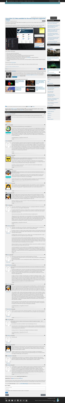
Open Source (17, 66)
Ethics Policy (49, 400)
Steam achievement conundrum (53, 102)
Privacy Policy (44, 400)
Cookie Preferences (51, 111)
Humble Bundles (50, 83)
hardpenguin (9, 113)
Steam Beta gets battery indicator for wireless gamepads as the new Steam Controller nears (54, 26)
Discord (29, 1)
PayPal (21, 378)
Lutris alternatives (50, 91)
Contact (49, 44)
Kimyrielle (8, 192)
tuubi (8, 169)
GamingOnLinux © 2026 (51, 398)
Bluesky (26, 1)
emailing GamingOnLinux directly (31, 74)
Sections (17, 1)
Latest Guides (50, 48)
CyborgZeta (9, 344)
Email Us (49, 46)
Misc (14, 66)
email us (21, 109)
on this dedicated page (24, 383)
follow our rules (14, 108)
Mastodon (18, 75)
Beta (7, 66)
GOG (48, 81)
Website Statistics (50, 119)
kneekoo (8, 284)
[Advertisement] (32, 10)
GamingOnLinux (11, 1)
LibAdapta (28, 57)
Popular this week (51, 20)
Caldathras (8, 225)
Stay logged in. (17, 390)
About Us (49, 117)
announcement (13, 62)
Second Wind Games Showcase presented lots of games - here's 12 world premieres (53, 34)
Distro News (9, 66)
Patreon (12, 378)
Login (6, 392)
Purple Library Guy (9, 265)
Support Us (49, 113)
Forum (33, 1)
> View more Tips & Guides (51, 73)
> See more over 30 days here (52, 41)
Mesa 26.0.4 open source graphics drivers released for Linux (19, 81)
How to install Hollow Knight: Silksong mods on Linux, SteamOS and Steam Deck (53, 70)
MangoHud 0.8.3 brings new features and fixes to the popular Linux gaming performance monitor (54, 30)
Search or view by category (51, 43)
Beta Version (9, 309)
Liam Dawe (7, 21)
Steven (7, 140)
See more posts (50, 105)
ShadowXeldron (9, 355)
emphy (8, 319)
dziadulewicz (9, 155)
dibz (7, 205)
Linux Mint (13, 66)
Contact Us (21, 1)
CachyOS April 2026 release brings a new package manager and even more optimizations (53, 38)
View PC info (8, 134)
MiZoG (8, 254)
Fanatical (49, 79)
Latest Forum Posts (51, 85)
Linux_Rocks (9, 183)
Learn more (44, 17)
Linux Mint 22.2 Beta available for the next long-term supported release (25, 19)
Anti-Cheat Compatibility (52, 109)
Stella (8, 124)
